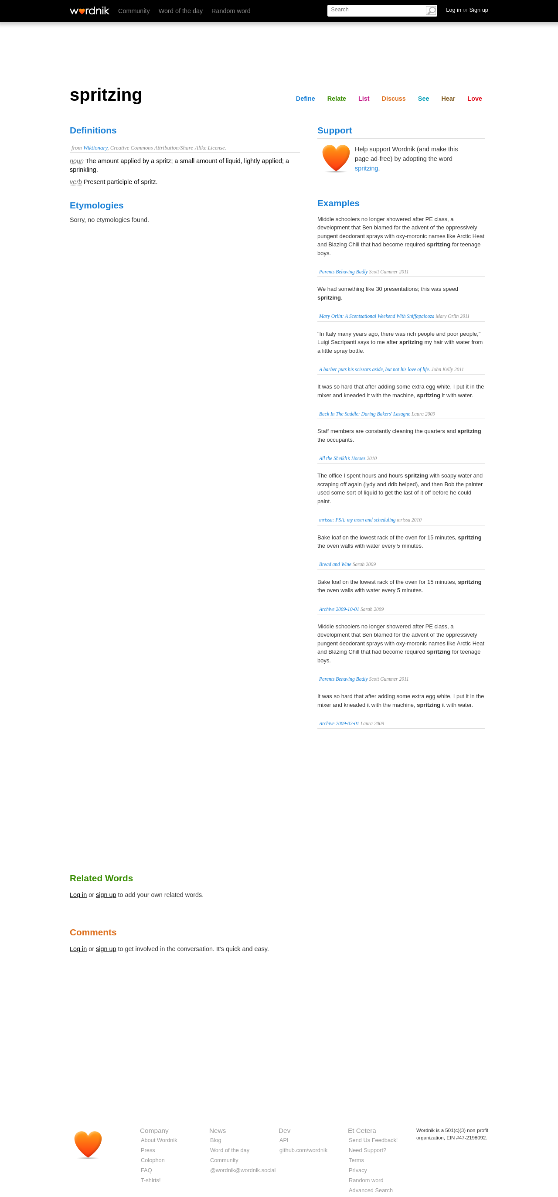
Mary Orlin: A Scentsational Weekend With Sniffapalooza (377, 316)
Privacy (358, 1170)
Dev (284, 1130)
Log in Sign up (467, 10)
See (423, 98)
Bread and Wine (335, 564)
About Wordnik (159, 1140)
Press (148, 1150)
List (364, 98)
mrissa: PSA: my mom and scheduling (357, 519)
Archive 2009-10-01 (339, 609)
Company (154, 1130)
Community (134, 10)
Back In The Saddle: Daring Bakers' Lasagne (364, 413)
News (217, 1130)
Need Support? (367, 1150)
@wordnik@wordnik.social (243, 1170)
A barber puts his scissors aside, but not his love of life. (374, 369)
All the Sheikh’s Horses (342, 458)
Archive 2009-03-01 (339, 723)
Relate (336, 98)
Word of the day (181, 10)
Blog (215, 1140)
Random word (231, 10)
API (284, 1140)
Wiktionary (95, 148)
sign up (106, 894)
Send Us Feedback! (373, 1140)
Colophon (153, 1160)
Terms (356, 1160)
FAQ (146, 1170)
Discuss (394, 98)
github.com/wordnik (303, 1150)
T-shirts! (151, 1180)
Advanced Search (371, 1190)
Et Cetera (362, 1130)
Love (474, 98)
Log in (78, 894)
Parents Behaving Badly (343, 271)
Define (305, 98)
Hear (448, 98)
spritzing (366, 168)
